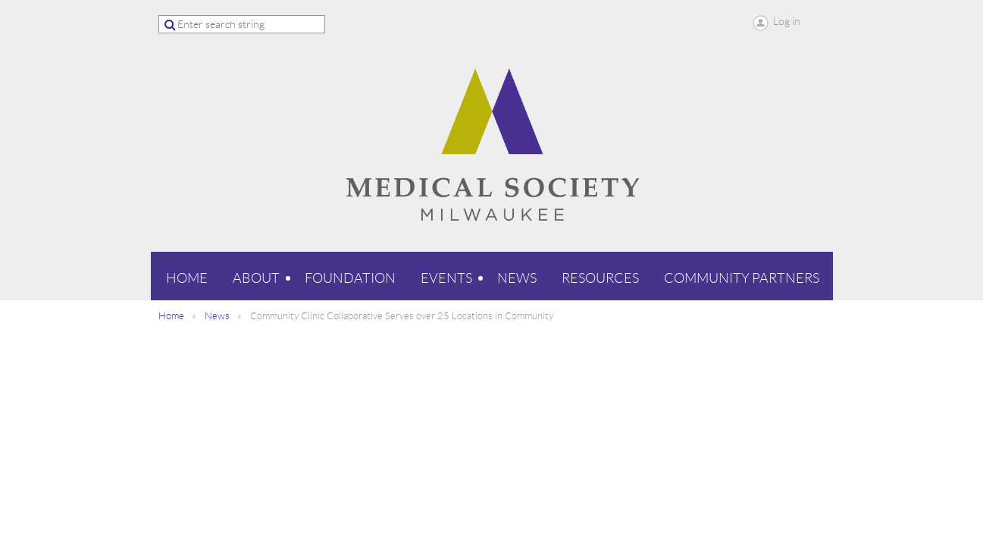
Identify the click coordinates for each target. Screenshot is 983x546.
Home (171, 316)
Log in (786, 21)
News (217, 316)
